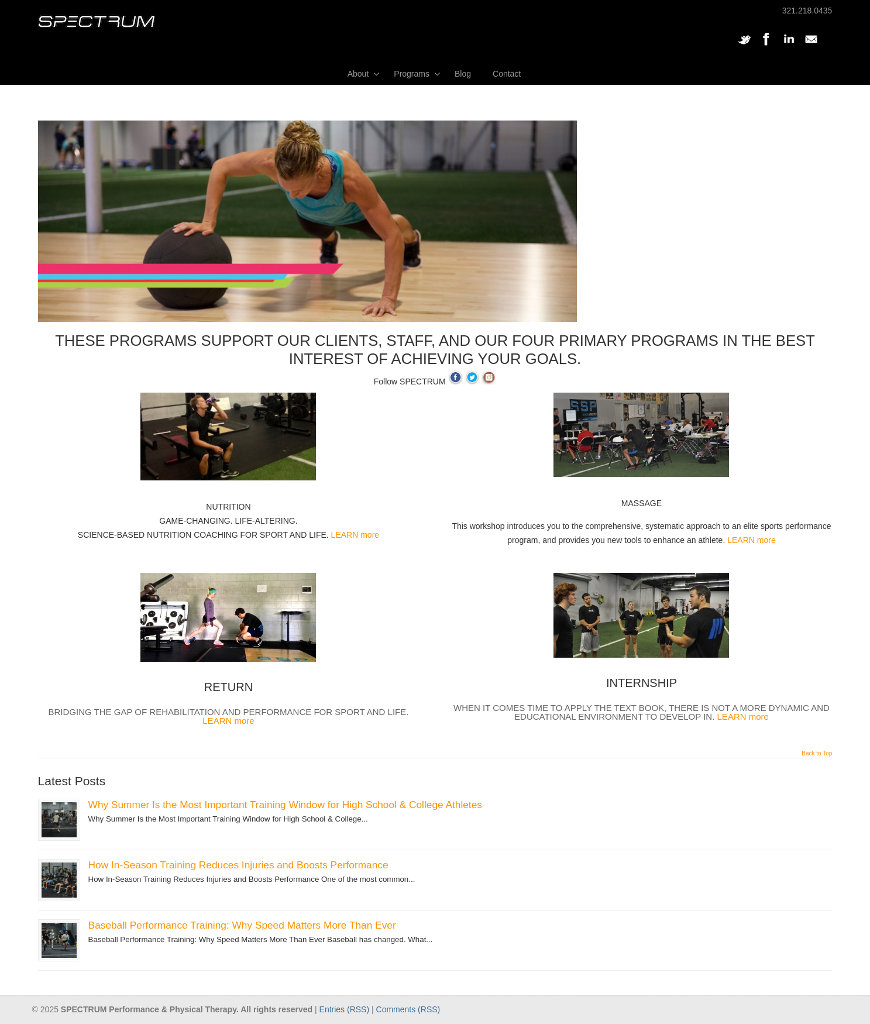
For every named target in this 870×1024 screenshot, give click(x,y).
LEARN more (355, 535)
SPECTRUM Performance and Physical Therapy (96, 21)
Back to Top (817, 754)
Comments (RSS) (408, 1009)
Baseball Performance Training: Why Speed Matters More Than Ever (242, 925)
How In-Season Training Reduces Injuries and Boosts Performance (238, 865)
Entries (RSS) (344, 1009)
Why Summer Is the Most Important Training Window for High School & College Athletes (285, 804)
